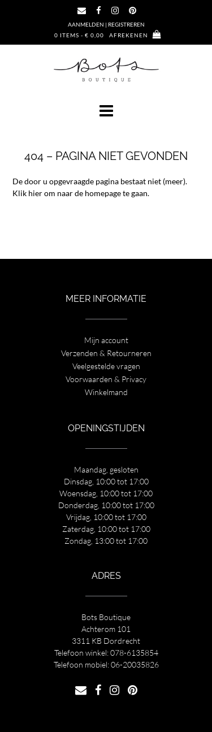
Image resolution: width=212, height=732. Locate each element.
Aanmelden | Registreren (106, 24)
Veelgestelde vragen (106, 366)
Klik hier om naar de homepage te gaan (80, 193)
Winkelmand (106, 392)
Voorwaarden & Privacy (106, 379)
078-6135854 (134, 652)
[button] (106, 111)
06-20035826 (135, 664)
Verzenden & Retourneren (106, 353)
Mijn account (106, 340)
